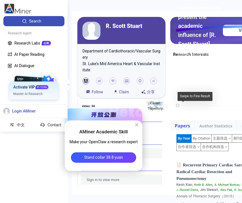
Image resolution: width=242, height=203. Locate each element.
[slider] (178, 105)
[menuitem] (33, 21)
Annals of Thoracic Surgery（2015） (206, 196)
